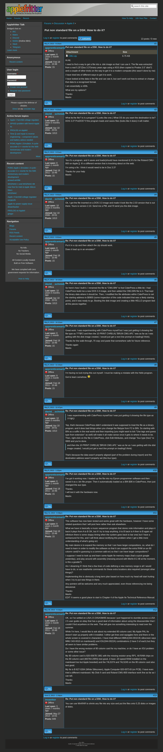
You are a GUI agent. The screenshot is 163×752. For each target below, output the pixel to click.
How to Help (24, 279)
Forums (17, 18)
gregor (10, 214)
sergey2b (12, 200)
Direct (15, 109)
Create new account (18, 87)
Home (9, 18)
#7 (155, 322)
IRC (14, 32)
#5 (155, 237)
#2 (155, 110)
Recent (26, 18)
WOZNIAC (12, 193)
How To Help (127, 18)
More (38, 156)
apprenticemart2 (55, 47)
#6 (155, 280)
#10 (155, 470)
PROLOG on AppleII (19, 130)
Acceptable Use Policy (19, 240)
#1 (155, 44)
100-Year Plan (141, 18)
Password (12, 80)
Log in (46, 38)
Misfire (15, 41)
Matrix (15, 35)
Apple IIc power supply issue (20, 204)
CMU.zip (73, 56)
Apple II (70, 23)
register (56, 38)
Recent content (15, 62)
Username (12, 74)
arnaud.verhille (14, 180)
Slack (15, 44)
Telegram (16, 47)
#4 (155, 195)
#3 (155, 152)
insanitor (50, 699)
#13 (155, 695)
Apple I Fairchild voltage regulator (24, 120)
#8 (155, 365)
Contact (153, 18)
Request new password (20, 91)
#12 (155, 610)
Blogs (11, 226)
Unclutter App (29, 109)
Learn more (12, 50)
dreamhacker (13, 207)
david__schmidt (55, 113)
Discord (16, 38)
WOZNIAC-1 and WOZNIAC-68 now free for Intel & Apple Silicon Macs (22, 187)
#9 (155, 407)
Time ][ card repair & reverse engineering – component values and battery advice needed (24, 137)
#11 (155, 513)
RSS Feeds (14, 233)
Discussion (59, 23)
